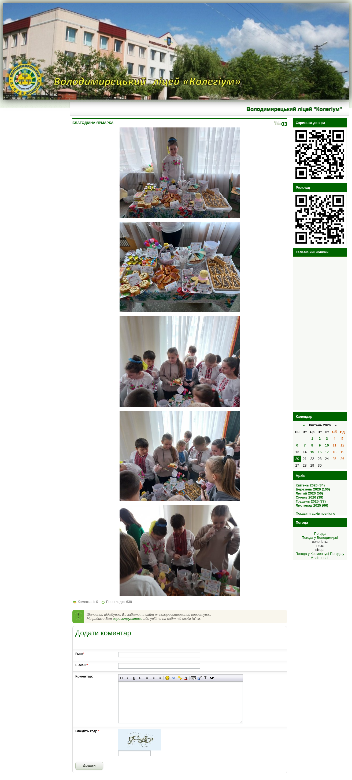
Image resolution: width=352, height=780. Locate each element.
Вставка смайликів (167, 678)
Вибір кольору (186, 678)
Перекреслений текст (140, 678)
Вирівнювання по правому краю (160, 678)
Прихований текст (193, 678)
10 (327, 445)
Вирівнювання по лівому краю (147, 678)
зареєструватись (128, 619)
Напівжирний (121, 678)
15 (312, 452)
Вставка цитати (200, 678)
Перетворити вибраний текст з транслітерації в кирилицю (206, 678)
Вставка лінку (174, 678)
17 (327, 452)
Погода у (320, 538)
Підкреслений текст (134, 678)
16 (319, 452)
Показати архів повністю (315, 513)
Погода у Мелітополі (327, 556)
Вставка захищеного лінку (180, 678)
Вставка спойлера (212, 678)
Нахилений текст (128, 678)
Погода (320, 534)
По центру (154, 678)
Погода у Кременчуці (312, 554)
